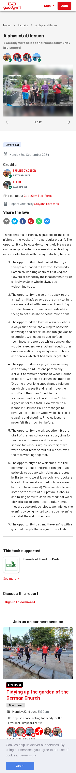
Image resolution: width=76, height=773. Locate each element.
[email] (6, 222)
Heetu (17, 182)
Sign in (49, 6)
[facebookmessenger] (47, 222)
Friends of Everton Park (41, 559)
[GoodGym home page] (12, 5)
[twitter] (14, 222)
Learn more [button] (27, 755)
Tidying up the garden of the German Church (37, 695)
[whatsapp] (39, 222)
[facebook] (22, 222)
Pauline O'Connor (24, 170)
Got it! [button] (20, 765)
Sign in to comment (20, 602)
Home (7, 25)
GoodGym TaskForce (38, 195)
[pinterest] (31, 222)
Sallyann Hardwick (46, 203)
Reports (23, 25)
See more (11, 578)
